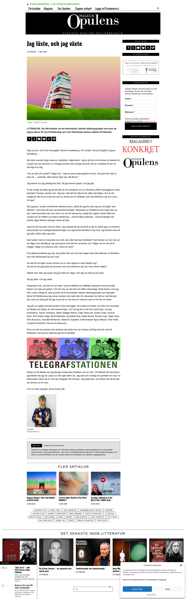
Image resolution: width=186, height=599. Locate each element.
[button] (181, 565)
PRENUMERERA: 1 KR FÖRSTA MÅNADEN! (55, 4)
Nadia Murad (56, 517)
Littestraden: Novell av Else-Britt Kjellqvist (73, 499)
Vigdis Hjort (110, 520)
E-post (128, 99)
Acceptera (137, 589)
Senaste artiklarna (54, 446)
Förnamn (129, 105)
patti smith (36, 520)
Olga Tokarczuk (105, 517)
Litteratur (31, 51)
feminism (109, 510)
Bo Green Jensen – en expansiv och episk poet (55, 569)
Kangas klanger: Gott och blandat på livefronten (41, 499)
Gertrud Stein (37, 514)
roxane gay (66, 520)
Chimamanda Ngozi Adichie (91, 510)
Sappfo (78, 520)
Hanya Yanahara (75, 514)
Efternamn (130, 112)
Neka (168, 589)
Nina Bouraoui (89, 517)
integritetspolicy (149, 121)
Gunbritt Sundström (56, 514)
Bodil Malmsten (70, 510)
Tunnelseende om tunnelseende (90, 568)
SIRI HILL (37, 446)
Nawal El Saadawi (72, 517)
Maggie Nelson (41, 517)
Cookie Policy (151, 594)
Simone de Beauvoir (93, 520)
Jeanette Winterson (94, 514)
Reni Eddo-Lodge (51, 520)
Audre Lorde (55, 510)
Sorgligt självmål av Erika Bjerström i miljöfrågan (101, 499)
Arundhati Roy (39, 510)
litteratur (110, 514)
